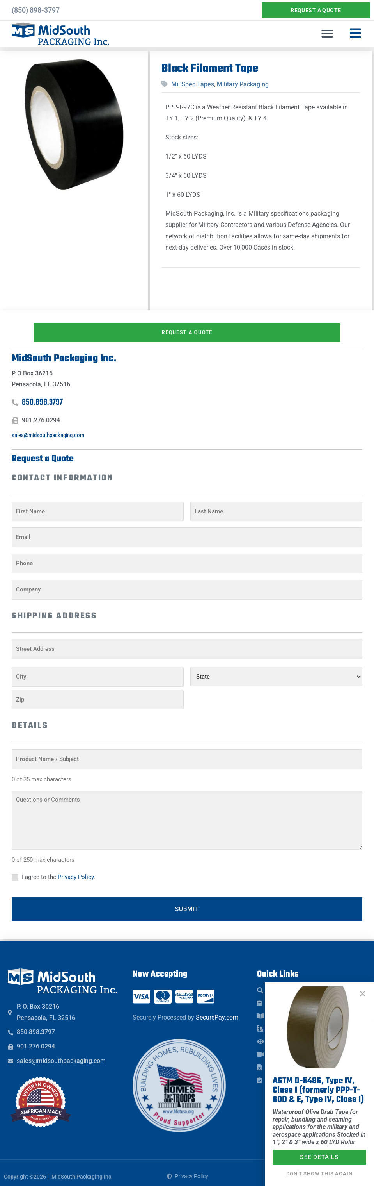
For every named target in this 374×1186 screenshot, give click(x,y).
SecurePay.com (217, 1010)
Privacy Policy (76, 871)
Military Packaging (243, 84)
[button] (327, 33)
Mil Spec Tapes (192, 84)
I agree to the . (58, 871)
